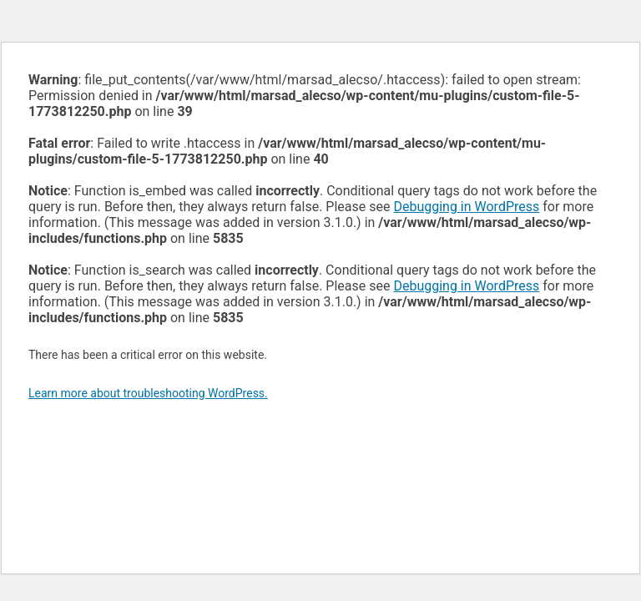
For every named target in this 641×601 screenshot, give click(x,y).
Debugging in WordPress (466, 207)
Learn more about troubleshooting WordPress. (148, 393)
